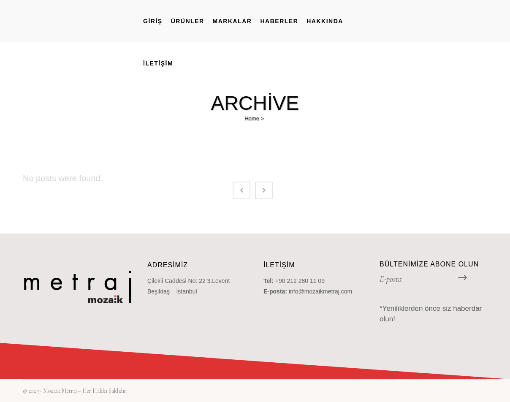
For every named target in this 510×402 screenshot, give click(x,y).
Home (251, 118)
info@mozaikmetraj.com (320, 291)
